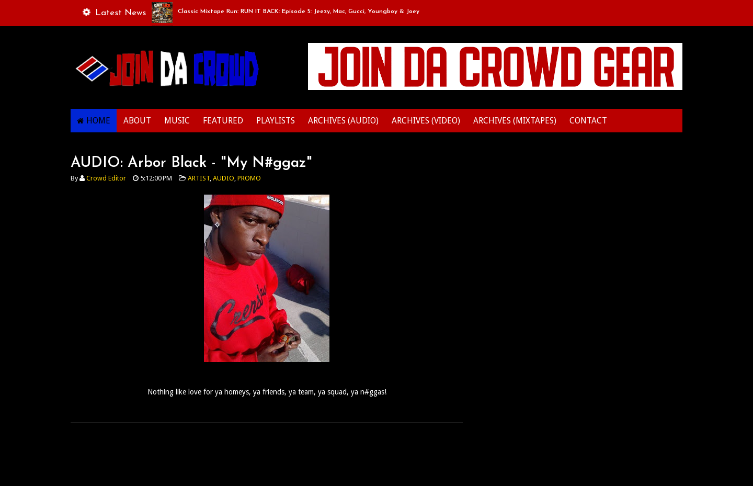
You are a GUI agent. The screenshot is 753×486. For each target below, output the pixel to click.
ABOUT (137, 121)
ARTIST (199, 178)
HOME (98, 121)
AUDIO (223, 178)
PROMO (249, 178)
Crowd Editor (106, 178)
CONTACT (588, 121)
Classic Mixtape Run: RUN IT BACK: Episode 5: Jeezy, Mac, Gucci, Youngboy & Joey (298, 11)
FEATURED (223, 121)
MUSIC (177, 121)
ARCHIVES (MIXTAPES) (514, 121)
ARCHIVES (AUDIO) (343, 121)
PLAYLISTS (275, 121)
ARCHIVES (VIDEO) (426, 121)
